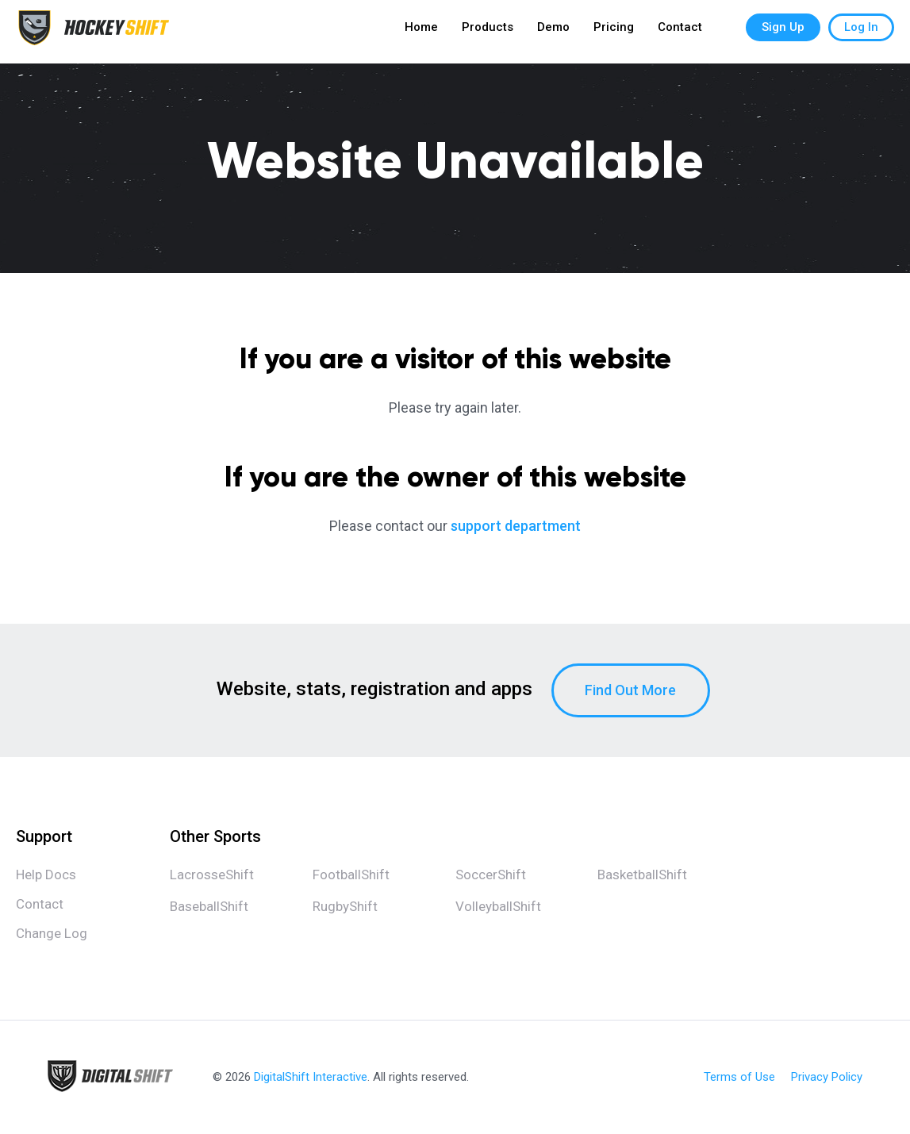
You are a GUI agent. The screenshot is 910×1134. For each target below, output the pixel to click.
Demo (553, 32)
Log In (861, 32)
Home (421, 32)
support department (516, 525)
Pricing (613, 32)
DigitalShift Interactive (310, 1077)
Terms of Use (739, 1077)
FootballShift (351, 874)
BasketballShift (642, 874)
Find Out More (630, 690)
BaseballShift (209, 906)
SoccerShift (490, 874)
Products (487, 32)
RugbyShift (345, 906)
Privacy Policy (826, 1077)
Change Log (51, 933)
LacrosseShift (212, 874)
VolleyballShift (498, 906)
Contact (680, 32)
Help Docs (46, 874)
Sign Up (783, 32)
